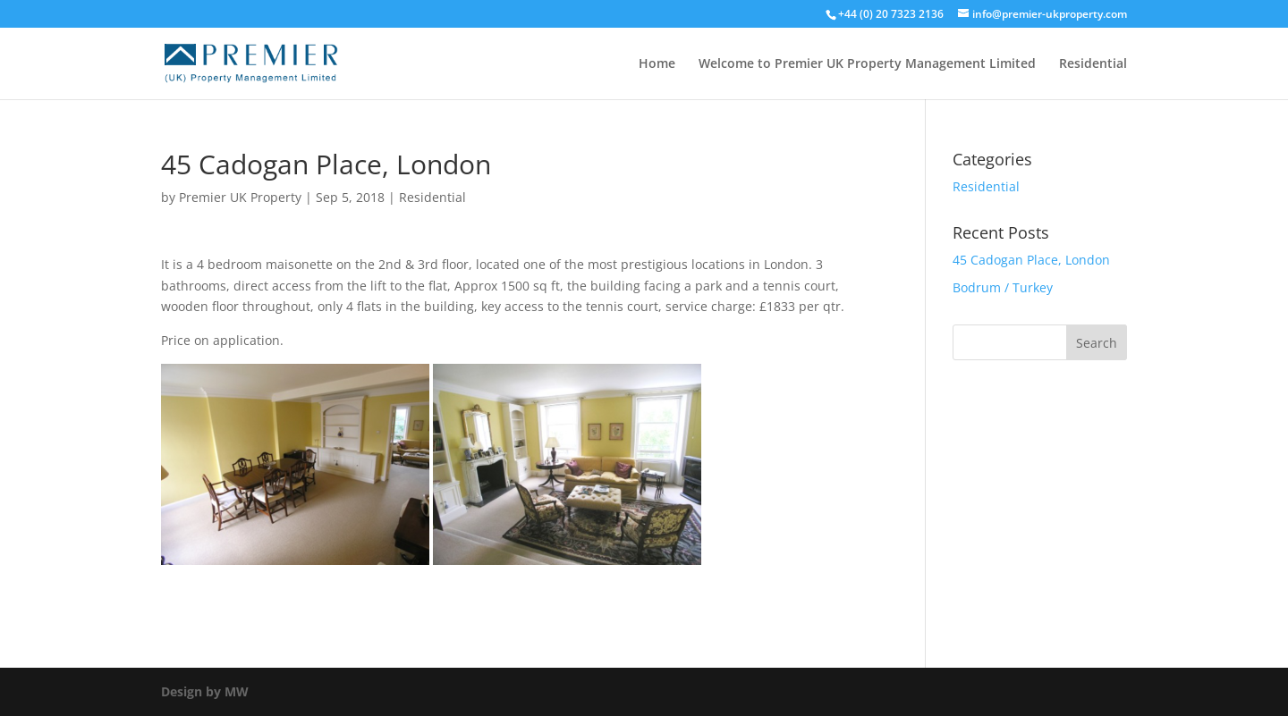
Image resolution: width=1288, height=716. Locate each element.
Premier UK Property (240, 197)
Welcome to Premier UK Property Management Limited (867, 64)
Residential (1093, 64)
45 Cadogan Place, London (1031, 259)
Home (657, 64)
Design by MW (205, 691)
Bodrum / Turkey (1003, 287)
